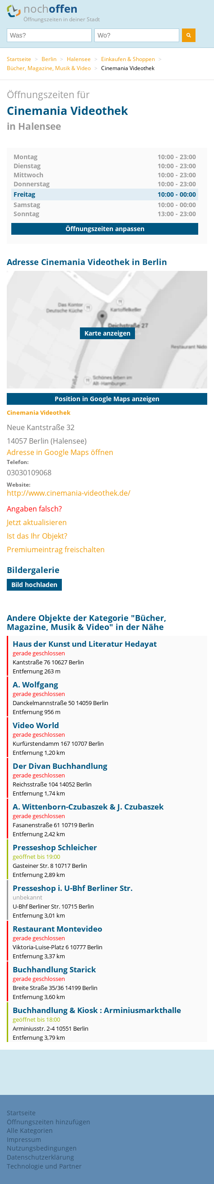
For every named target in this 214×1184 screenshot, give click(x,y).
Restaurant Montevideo (57, 929)
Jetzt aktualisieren (37, 522)
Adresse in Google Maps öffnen (60, 452)
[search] (188, 35)
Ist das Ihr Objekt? (37, 536)
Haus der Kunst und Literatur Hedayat (85, 644)
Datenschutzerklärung (40, 1157)
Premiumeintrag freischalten (56, 549)
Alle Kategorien (30, 1130)
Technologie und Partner (44, 1166)
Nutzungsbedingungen (42, 1148)
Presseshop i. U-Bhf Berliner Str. (73, 888)
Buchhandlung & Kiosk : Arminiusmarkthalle (97, 1010)
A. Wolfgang (35, 684)
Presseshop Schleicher (55, 847)
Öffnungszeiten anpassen (104, 228)
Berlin (49, 59)
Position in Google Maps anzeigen (107, 398)
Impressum (24, 1139)
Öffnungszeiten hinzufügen (48, 1122)
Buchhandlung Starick (54, 969)
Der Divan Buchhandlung (60, 766)
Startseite (19, 59)
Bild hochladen (34, 584)
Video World (36, 725)
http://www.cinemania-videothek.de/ (68, 493)
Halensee (79, 59)
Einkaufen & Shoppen (128, 59)
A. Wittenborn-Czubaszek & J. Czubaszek (88, 806)
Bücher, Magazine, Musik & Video (49, 68)
